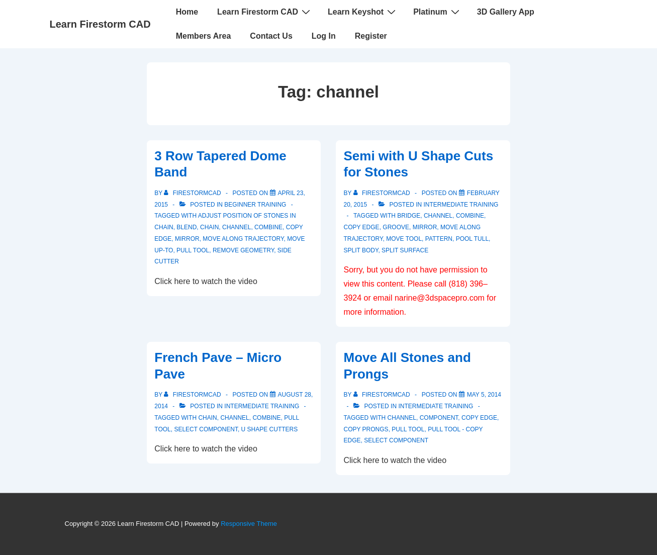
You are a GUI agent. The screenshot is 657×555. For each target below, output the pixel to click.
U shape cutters (269, 429)
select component (205, 429)
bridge (408, 215)
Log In (324, 36)
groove (396, 227)
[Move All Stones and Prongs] (484, 394)
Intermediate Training (461, 204)
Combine (268, 227)
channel (236, 227)
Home (187, 12)
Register (371, 36)
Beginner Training (255, 204)
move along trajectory (243, 238)
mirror (187, 238)
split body (360, 250)
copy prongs (365, 429)
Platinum (437, 12)
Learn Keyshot (363, 12)
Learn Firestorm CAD (100, 24)
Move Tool (404, 238)
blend (186, 227)
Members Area (203, 36)
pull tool (192, 250)
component (439, 417)
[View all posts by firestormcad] (193, 193)
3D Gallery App (505, 12)
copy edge (361, 227)
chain (209, 227)
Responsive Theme (249, 523)
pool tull (472, 238)
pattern (438, 238)
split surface (405, 250)
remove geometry (243, 250)
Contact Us (271, 36)
